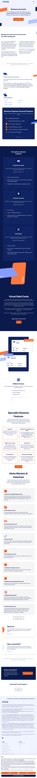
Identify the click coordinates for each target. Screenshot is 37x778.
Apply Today (18, 137)
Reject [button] (9, 772)
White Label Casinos (5, 748)
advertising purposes (30, 763)
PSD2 (20, 745)
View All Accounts (18, 618)
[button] (33, 1)
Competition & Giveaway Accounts (8, 753)
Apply (19, 322)
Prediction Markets (5, 745)
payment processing (24, 50)
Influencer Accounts (5, 751)
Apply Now (18, 466)
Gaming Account (5, 743)
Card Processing (5, 754)
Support (18, 689)
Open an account (27, 673)
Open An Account (18, 19)
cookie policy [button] (22, 759)
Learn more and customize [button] (18, 775)
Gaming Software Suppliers (6, 750)
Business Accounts (22, 743)
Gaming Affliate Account (6, 746)
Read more (9, 634)
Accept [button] (27, 772)
